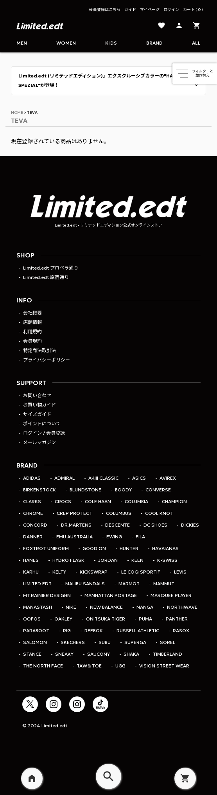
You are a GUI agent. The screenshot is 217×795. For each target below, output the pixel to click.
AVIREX (168, 478)
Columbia (136, 501)
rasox (181, 630)
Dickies (190, 525)
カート (193, 9)
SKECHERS (73, 642)
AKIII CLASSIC (103, 478)
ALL (196, 43)
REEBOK (93, 630)
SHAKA (131, 654)
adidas (32, 478)
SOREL (167, 642)
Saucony (98, 654)
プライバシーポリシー (46, 360)
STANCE (32, 654)
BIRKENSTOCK (39, 490)
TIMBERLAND (167, 654)
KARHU (31, 572)
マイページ (150, 9)
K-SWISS (167, 560)
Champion (174, 501)
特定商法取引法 (39, 350)
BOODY (123, 490)
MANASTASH (37, 607)
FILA (140, 537)
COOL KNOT (159, 513)
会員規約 (32, 341)
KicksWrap (94, 572)
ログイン (171, 9)
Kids (111, 43)
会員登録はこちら (104, 9)
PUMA (145, 619)
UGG (120, 666)
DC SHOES (155, 525)
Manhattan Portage (110, 595)
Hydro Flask (68, 560)
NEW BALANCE (106, 607)
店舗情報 (32, 322)
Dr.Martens (76, 525)
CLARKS (32, 501)
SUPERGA (135, 642)
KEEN (137, 560)
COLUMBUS (118, 513)
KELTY (59, 572)
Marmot (129, 583)
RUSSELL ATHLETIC (138, 630)
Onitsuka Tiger (105, 619)
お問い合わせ (37, 395)
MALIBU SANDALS (85, 583)
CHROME (33, 513)
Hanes (31, 560)
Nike (71, 607)
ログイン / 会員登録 (44, 433)
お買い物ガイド (39, 405)
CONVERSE (158, 490)
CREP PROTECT (74, 513)
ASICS (139, 478)
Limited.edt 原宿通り (46, 277)
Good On (94, 548)
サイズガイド (37, 414)
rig (67, 630)
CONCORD (35, 525)
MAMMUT (163, 583)
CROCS (63, 501)
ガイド (130, 9)
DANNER (33, 537)
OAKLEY (63, 619)
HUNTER (129, 548)
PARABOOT (36, 630)
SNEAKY (64, 654)
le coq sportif (140, 572)
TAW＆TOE (89, 666)
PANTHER (177, 619)
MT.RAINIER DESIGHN (47, 595)
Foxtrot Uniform (46, 548)
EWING (114, 537)
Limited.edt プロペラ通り (50, 268)
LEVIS (180, 572)
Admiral (64, 478)
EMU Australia (74, 537)
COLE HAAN (98, 501)
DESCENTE (117, 525)
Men (21, 43)
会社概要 (32, 313)
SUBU (105, 642)
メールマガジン (39, 442)
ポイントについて (42, 423)
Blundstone (85, 490)
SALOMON (35, 642)
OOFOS (32, 619)
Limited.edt (37, 583)
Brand (154, 43)
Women (66, 43)
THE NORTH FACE (43, 666)
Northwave (182, 607)
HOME (17, 112)
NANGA (144, 607)
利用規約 (32, 332)
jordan (108, 560)
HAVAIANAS (165, 548)
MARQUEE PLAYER (171, 595)
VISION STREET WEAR (164, 666)
